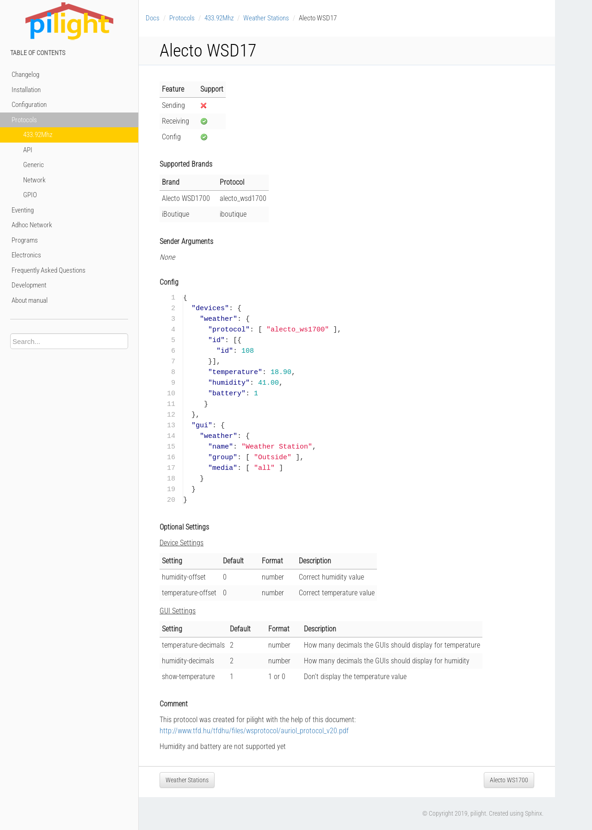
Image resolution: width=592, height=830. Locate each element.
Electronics (26, 255)
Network (34, 180)
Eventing (23, 210)
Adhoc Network (32, 225)
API (27, 150)
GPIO (30, 195)
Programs (25, 240)
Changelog (25, 74)
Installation (26, 90)
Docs (153, 18)
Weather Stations (266, 18)
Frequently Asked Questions (49, 270)
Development (29, 285)
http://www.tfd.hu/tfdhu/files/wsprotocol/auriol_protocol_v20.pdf (254, 730)
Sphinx (533, 813)
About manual (30, 300)
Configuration (29, 104)
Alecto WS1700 (509, 780)
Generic (33, 165)
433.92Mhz (37, 135)
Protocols (24, 120)
